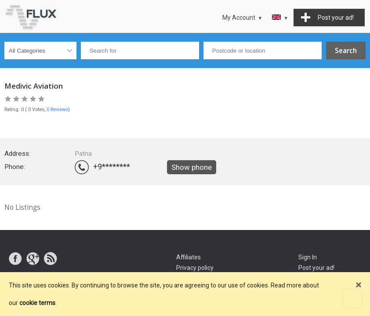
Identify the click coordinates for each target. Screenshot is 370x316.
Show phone (191, 167)
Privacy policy (195, 267)
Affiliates (188, 257)
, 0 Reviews (56, 109)
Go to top (352, 298)
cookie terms (37, 302)
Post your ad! (316, 267)
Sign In (307, 257)
